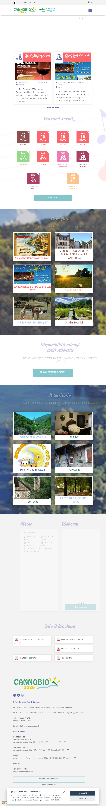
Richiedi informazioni (49, 785)
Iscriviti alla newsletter (49, 779)
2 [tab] (49, 107)
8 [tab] (58, 107)
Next (102, 38)
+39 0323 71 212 (23, 718)
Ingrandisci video (85, 18)
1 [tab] (47, 107)
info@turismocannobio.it (29, 726)
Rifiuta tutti (82, 799)
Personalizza (55, 800)
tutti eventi (53, 198)
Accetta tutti (83, 793)
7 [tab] (57, 107)
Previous (3, 38)
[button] (90, 2)
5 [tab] (53, 107)
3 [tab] (50, 107)
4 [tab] (52, 107)
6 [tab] (55, 107)
